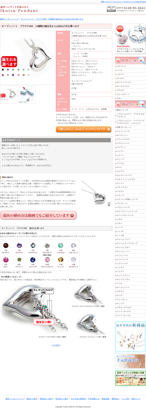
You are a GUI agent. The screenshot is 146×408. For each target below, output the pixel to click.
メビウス (120, 171)
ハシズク (120, 267)
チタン (119, 98)
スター (119, 223)
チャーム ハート (123, 251)
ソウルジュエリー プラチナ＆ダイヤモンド (130, 115)
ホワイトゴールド (124, 82)
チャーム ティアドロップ (127, 243)
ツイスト (120, 271)
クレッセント (122, 299)
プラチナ (120, 90)
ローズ (119, 295)
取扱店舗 (105, 399)
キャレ (119, 167)
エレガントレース (124, 175)
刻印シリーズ (123, 110)
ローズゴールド (123, 86)
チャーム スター (123, 247)
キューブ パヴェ (123, 279)
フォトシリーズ (123, 131)
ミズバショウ (122, 263)
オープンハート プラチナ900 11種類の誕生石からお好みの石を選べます (52, 19)
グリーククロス (123, 139)
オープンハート (123, 287)
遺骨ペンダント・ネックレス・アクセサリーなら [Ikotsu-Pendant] (123, 1)
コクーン (120, 155)
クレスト (120, 183)
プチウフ (120, 291)
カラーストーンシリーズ (127, 211)
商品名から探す (46, 399)
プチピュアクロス (124, 307)
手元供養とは (93, 399)
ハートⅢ (120, 235)
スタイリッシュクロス (126, 179)
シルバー (120, 74)
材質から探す (31, 399)
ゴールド (120, 78)
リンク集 (125, 399)
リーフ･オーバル (124, 315)
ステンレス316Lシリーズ (127, 199)
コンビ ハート (122, 255)
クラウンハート (123, 143)
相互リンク (136, 399)
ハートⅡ (120, 231)
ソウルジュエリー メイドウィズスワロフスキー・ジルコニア (130, 122)
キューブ (120, 303)
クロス (119, 219)
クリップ (120, 159)
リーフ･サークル (124, 311)
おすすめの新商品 (78, 399)
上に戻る (56, 345)
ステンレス (121, 66)
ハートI (120, 227)
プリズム (120, 163)
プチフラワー (122, 187)
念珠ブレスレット (124, 127)
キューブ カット (123, 275)
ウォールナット (123, 94)
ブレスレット (122, 203)
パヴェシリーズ (123, 207)
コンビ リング (122, 259)
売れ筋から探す (61, 399)
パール (119, 70)
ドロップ (120, 195)
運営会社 (115, 399)
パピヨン (120, 191)
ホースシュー (122, 135)
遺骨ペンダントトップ (9, 19)
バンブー (120, 151)
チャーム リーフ (123, 239)
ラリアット (121, 147)
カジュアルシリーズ (125, 215)
